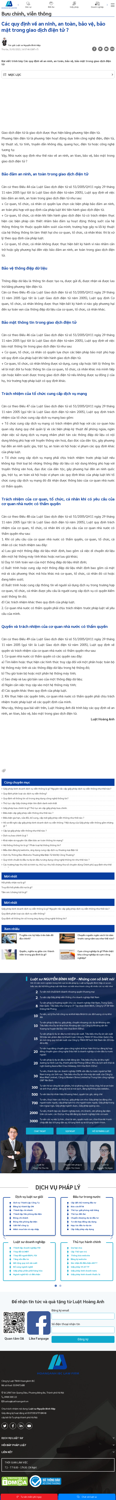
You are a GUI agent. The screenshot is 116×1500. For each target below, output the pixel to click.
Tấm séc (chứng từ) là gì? (14, 892)
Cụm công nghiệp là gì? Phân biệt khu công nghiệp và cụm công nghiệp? (96, 954)
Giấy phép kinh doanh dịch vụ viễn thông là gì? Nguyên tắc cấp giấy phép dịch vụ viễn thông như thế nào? (56, 788)
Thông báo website (80, 1255)
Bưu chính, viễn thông (26, 13)
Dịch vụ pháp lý (58, 1187)
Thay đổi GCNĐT (21, 1251)
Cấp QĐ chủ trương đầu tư (83, 1202)
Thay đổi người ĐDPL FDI (25, 1255)
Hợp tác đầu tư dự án (81, 1225)
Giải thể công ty (21, 1225)
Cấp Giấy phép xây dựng (82, 1229)
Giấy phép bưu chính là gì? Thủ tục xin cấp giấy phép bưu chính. (34, 807)
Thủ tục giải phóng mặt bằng (85, 1210)
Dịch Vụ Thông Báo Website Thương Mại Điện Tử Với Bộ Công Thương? (38, 854)
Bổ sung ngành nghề (23, 1266)
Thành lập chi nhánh (23, 1210)
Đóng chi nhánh (20, 1217)
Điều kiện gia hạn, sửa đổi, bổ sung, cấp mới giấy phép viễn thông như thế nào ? (43, 817)
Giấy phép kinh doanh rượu (84, 1270)
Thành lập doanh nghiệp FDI (27, 1247)
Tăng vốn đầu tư (21, 1259)
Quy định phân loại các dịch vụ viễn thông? (24, 793)
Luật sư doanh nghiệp (29, 1241)
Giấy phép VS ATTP (80, 1266)
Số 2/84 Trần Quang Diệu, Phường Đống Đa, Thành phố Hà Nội (34, 1392)
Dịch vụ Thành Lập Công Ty (26, 1202)
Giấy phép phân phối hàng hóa (27, 1270)
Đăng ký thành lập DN (23, 1206)
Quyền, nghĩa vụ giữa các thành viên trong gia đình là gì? (36, 953)
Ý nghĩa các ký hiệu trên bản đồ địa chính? (36, 937)
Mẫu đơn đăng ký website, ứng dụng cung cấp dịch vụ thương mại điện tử (40, 849)
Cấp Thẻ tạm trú (79, 1251)
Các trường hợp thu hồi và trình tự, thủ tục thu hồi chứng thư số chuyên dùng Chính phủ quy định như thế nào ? (56, 866)
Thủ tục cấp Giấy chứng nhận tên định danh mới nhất (29, 803)
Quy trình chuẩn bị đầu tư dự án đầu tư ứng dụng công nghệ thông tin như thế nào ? (46, 859)
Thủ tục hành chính (87, 1241)
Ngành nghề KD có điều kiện (26, 1274)
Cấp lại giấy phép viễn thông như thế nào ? (24, 830)
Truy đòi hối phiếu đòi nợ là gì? (17, 887)
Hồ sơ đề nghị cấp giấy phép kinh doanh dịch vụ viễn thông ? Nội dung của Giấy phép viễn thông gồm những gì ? (57, 824)
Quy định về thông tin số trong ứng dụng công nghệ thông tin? (35, 798)
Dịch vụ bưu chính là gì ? (15, 835)
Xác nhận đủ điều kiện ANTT (84, 1263)
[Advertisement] (58, 106)
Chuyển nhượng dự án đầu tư (85, 1217)
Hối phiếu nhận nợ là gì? (14, 882)
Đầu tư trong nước (87, 1196)
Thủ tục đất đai (78, 1214)
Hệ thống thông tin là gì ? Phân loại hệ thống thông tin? (31, 845)
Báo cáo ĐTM (77, 1206)
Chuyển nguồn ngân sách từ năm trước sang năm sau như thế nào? (96, 937)
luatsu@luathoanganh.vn (16, 1401)
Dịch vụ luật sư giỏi (29, 1196)
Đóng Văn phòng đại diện (25, 1221)
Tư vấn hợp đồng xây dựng (83, 1221)
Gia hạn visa (76, 1247)
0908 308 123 (10, 1396)
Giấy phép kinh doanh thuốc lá (85, 1274)
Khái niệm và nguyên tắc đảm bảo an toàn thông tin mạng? (32, 840)
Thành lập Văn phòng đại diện (27, 1214)
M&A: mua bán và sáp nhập (26, 1229)
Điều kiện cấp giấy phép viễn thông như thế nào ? (27, 812)
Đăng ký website (79, 1259)
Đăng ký (83, 1339)
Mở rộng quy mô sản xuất (25, 1263)
